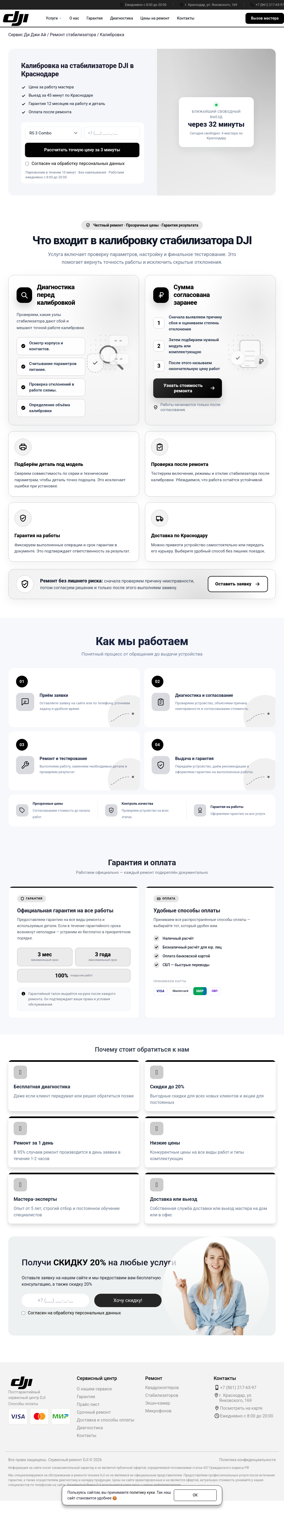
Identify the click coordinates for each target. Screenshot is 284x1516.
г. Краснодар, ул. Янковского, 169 (208, 5)
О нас (74, 18)
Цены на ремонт (154, 18)
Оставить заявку (237, 584)
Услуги (54, 18)
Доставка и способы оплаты (105, 1420)
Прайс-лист (88, 1404)
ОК (195, 1495)
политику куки (142, 1492)
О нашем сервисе (94, 1388)
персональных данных (102, 163)
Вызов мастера (265, 18)
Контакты (185, 18)
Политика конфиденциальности (247, 1460)
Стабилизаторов (161, 1395)
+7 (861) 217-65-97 (267, 5)
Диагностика (121, 18)
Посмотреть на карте (241, 1408)
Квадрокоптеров (162, 1387)
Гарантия (95, 18)
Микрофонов (158, 1410)
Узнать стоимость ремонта (189, 388)
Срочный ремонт (94, 1412)
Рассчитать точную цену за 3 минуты (82, 149)
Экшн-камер (157, 1403)
